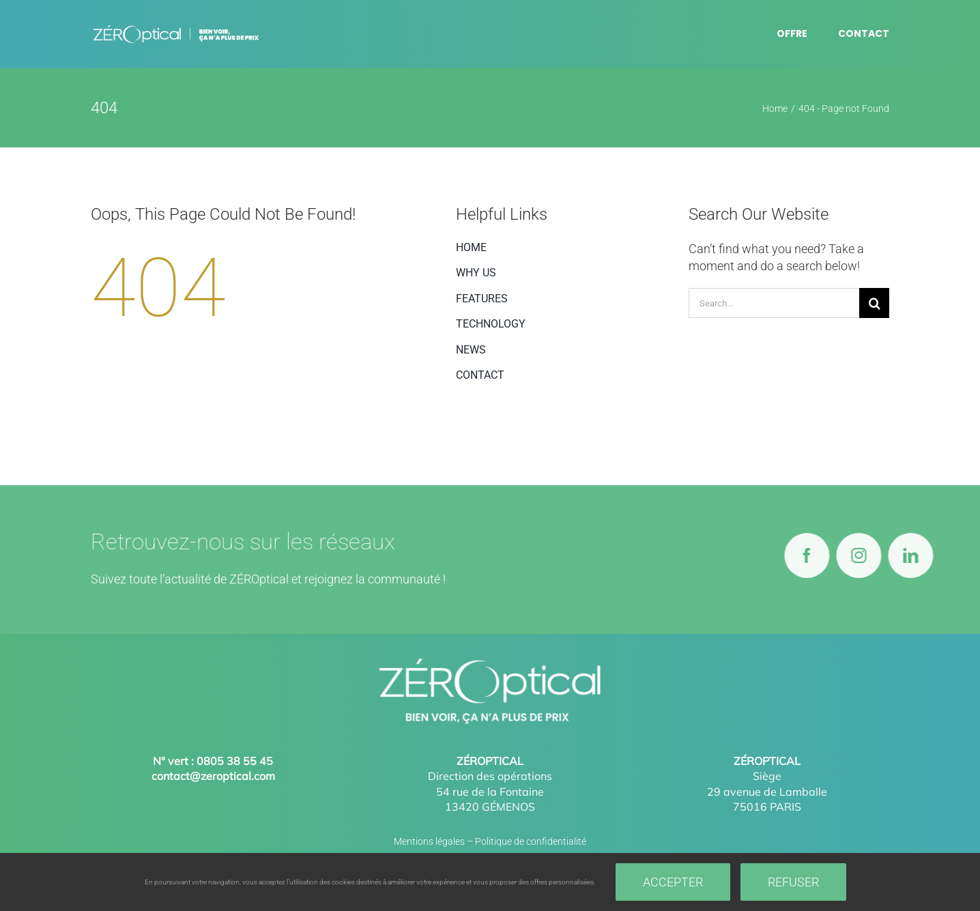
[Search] (874, 303)
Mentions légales (429, 841)
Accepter (673, 882)
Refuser (793, 882)
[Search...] (774, 303)
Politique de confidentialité (530, 841)
